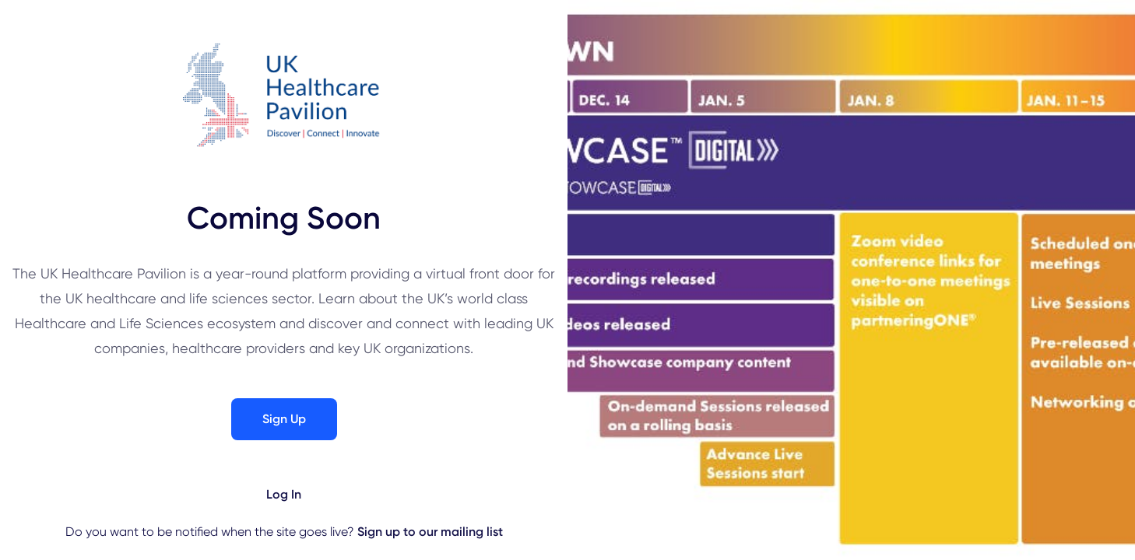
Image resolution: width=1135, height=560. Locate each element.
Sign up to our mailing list (430, 531)
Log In (283, 494)
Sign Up (284, 418)
